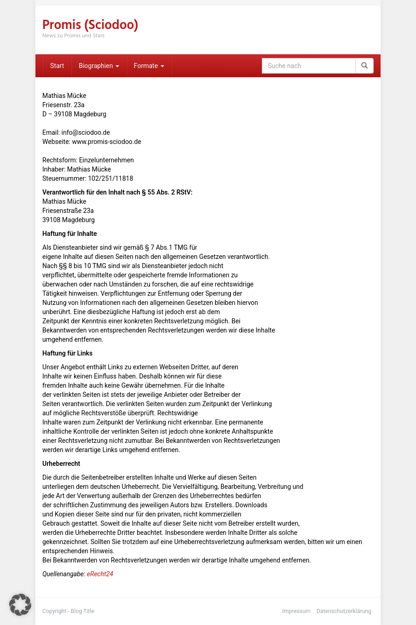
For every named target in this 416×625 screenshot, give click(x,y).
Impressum (296, 611)
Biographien (99, 65)
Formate (149, 65)
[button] (20, 605)
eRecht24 (100, 574)
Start (57, 65)
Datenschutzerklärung (344, 611)
